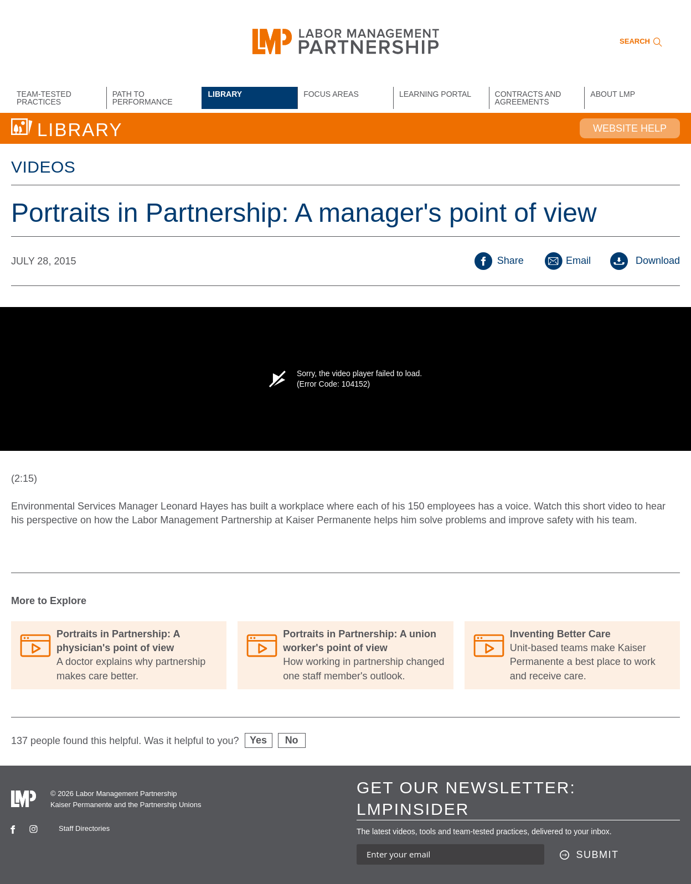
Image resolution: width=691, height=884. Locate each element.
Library (225, 94)
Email (567, 260)
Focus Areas (331, 94)
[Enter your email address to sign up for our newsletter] (450, 854)
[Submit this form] (589, 855)
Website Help (630, 128)
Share (499, 260)
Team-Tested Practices (44, 98)
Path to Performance (142, 98)
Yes (258, 740)
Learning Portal (435, 94)
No (291, 740)
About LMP (612, 94)
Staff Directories (84, 828)
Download (645, 260)
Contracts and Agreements (528, 98)
